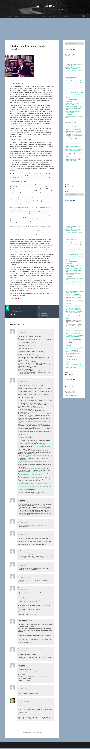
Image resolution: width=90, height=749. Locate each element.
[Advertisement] (45, 28)
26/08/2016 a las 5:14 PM (23, 651)
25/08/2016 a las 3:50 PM (23, 333)
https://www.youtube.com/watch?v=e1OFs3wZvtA (31, 400)
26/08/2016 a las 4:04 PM (23, 623)
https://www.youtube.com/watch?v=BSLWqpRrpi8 (31, 409)
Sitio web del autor (14, 316)
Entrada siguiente (44, 316)
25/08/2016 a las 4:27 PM (23, 523)
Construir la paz (69, 115)
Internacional (34, 17)
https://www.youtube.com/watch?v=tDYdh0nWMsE (29, 495)
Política (16, 17)
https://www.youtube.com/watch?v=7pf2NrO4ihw (32, 483)
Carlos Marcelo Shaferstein (25, 622)
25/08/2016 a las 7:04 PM (23, 553)
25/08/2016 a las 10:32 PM (23, 578)
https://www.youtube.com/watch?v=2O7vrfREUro (32, 473)
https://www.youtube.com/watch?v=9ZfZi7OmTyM (36, 437)
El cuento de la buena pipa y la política (74, 107)
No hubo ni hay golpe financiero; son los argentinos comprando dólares (74, 69)
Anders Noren (75, 746)
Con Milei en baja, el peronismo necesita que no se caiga (74, 127)
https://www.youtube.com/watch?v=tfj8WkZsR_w (31, 476)
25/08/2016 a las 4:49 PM (23, 535)
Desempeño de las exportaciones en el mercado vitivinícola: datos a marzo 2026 (74, 93)
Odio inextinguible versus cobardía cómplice (30, 49)
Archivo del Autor (12, 316)
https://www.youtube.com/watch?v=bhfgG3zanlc (28, 446)
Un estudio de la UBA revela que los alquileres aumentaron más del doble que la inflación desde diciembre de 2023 (74, 284)
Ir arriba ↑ (82, 746)
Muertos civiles (69, 102)
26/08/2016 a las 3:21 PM (23, 590)
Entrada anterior (44, 314)
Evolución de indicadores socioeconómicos (71, 79)
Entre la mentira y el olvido (71, 77)
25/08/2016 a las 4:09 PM (23, 502)
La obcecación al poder (70, 90)
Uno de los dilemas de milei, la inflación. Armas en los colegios (74, 72)
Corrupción (65, 17)
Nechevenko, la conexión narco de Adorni (74, 82)
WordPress (31, 746)
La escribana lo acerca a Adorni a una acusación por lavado (73, 113)
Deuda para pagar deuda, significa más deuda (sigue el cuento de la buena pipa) (74, 88)
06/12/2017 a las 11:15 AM (23, 702)
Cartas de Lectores (54, 17)
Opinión (43, 17)
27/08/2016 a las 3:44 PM (23, 689)
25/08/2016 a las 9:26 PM (23, 566)
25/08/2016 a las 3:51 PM (23, 382)
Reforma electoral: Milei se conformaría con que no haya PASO (74, 105)
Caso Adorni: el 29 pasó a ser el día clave (74, 95)
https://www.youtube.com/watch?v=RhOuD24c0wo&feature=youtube (35, 479)
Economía (24, 17)
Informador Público (45, 6)
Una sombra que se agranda (71, 100)
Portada (8, 17)
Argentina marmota (70, 75)
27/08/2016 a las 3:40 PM (23, 667)
